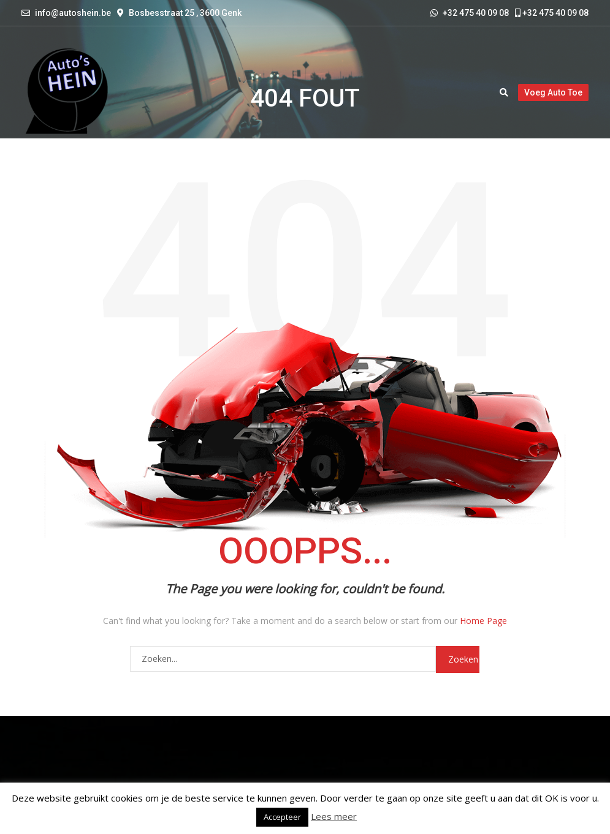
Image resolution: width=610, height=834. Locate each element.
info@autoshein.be (73, 13)
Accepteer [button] (282, 816)
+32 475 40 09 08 (552, 13)
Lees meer (334, 816)
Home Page (483, 620)
